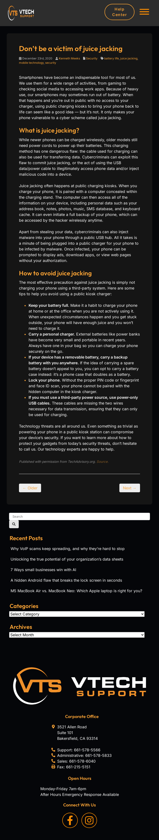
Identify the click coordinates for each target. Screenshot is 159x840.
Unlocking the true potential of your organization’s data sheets (67, 559)
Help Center (119, 12)
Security (92, 58)
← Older (30, 488)
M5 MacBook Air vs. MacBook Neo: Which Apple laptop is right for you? (76, 590)
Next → (129, 488)
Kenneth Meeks (69, 58)
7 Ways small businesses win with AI (43, 569)
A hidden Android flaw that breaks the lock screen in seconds (66, 580)
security (50, 62)
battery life (111, 58)
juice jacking (128, 58)
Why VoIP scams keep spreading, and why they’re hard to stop (68, 548)
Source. (103, 461)
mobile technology (31, 62)
